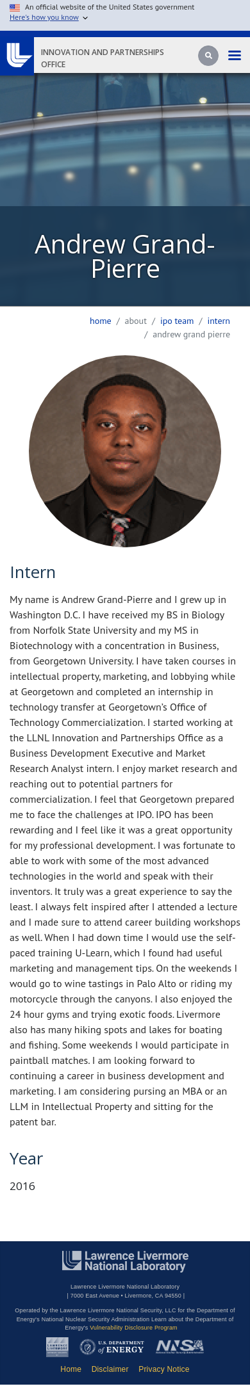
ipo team (177, 320)
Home (101, 320)
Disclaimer (110, 1369)
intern (218, 320)
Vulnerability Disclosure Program (134, 1327)
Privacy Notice (164, 1369)
